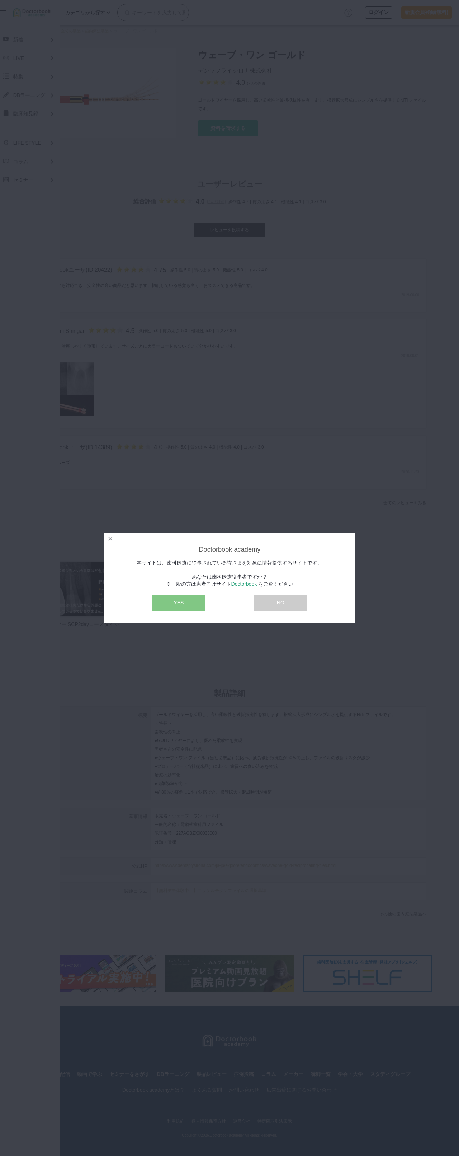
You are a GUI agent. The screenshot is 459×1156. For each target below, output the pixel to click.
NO (280, 602)
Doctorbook (244, 584)
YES (179, 602)
